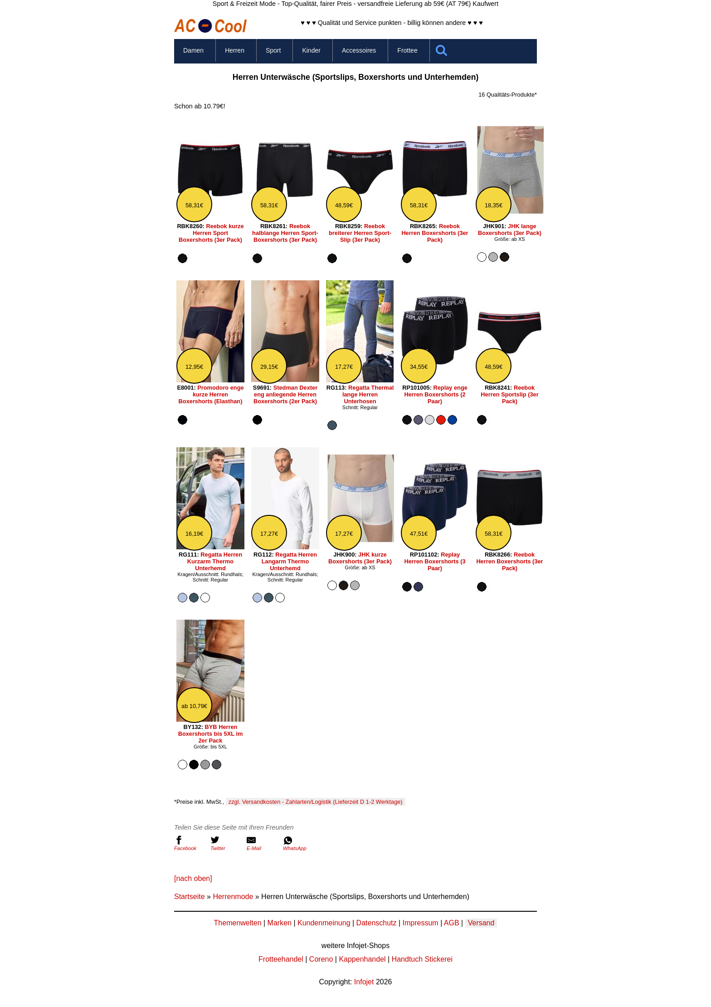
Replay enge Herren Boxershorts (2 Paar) (435, 394)
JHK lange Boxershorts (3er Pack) (509, 229)
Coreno (321, 959)
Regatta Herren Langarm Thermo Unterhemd (289, 561)
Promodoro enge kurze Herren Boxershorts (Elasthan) (211, 394)
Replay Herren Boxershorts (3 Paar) (434, 561)
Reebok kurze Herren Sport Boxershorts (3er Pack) (211, 233)
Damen (193, 50)
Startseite (189, 896)
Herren (234, 50)
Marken (280, 923)
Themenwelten (238, 923)
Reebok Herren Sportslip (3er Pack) (509, 394)
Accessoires (359, 50)
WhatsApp (299, 843)
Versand (481, 923)
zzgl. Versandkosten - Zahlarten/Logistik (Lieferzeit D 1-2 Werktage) (316, 801)
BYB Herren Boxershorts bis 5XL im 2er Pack (210, 733)
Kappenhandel (362, 959)
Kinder (311, 50)
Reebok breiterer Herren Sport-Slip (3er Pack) (360, 233)
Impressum (420, 923)
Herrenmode (233, 896)
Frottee (407, 50)
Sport (273, 50)
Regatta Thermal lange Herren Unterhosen (368, 394)
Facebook (190, 843)
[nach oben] (193, 878)
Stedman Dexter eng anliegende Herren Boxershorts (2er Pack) (285, 394)
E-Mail (262, 843)
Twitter (226, 843)
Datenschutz (376, 923)
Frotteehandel (280, 959)
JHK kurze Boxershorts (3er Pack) (360, 558)
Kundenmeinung (324, 923)
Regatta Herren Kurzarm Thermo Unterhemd (214, 561)
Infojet (364, 982)
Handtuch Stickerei (422, 959)
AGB (451, 923)
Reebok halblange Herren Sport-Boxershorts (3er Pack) (285, 233)
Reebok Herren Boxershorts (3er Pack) (434, 233)
